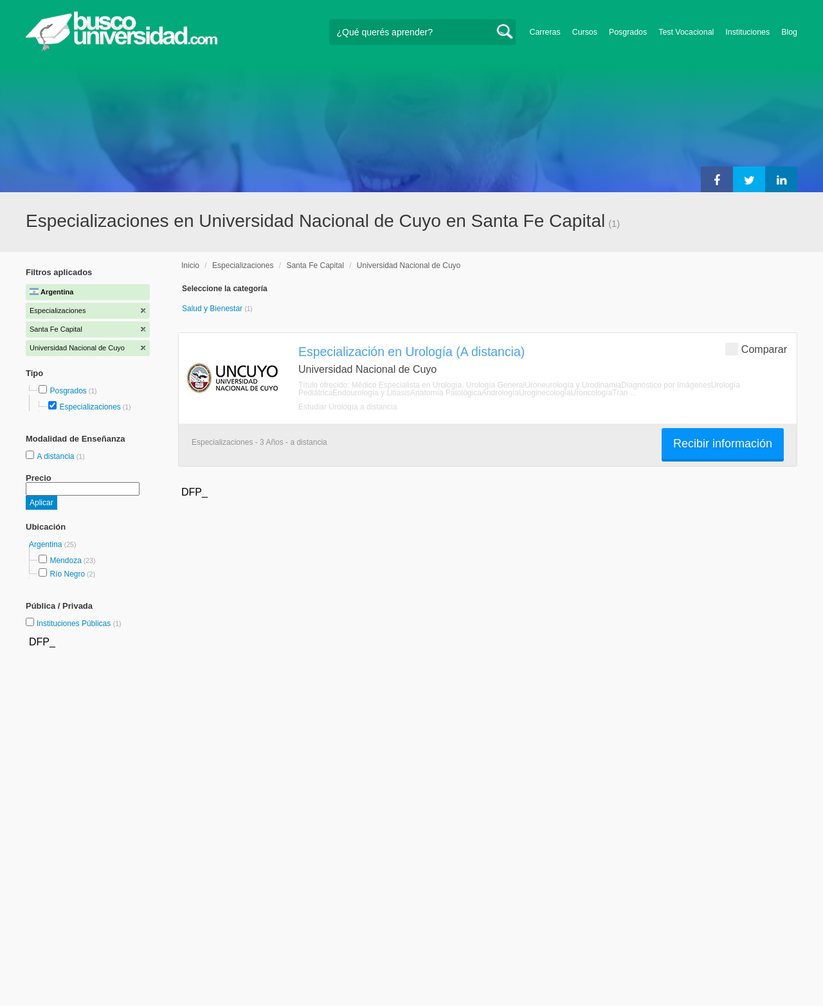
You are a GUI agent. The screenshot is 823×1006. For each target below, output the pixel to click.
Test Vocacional (686, 32)
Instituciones (747, 32)
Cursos (584, 32)
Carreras (545, 32)
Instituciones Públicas (79, 623)
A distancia (56, 456)
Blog (789, 32)
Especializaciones (89, 406)
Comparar (756, 349)
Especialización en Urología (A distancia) (411, 352)
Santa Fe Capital (314, 265)
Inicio (190, 265)
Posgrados (628, 32)
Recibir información (722, 443)
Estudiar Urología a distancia (347, 406)
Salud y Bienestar (213, 308)
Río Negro (67, 574)
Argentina (46, 544)
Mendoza (65, 560)
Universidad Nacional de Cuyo (408, 265)
